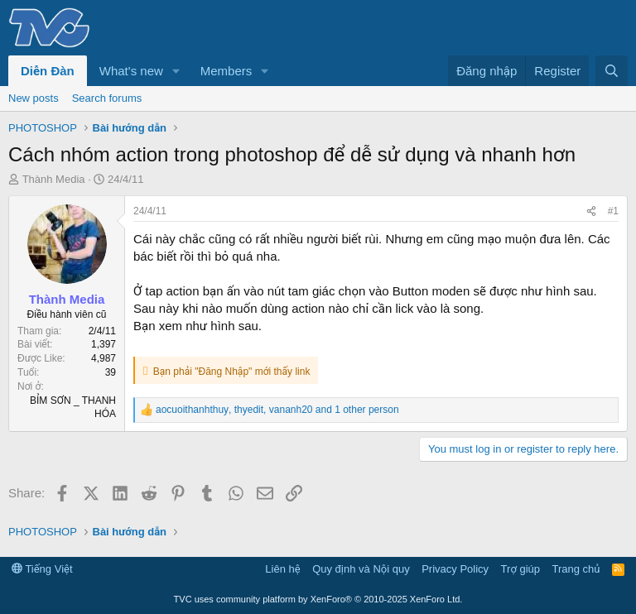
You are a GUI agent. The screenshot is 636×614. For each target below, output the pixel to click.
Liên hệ (282, 569)
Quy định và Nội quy (361, 569)
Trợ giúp (520, 569)
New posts (33, 98)
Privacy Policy (455, 569)
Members (226, 71)
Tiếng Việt (42, 569)
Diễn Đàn (48, 71)
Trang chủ (576, 569)
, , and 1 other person (277, 409)
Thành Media (53, 179)
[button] (176, 70)
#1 (613, 211)
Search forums (107, 98)
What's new (131, 71)
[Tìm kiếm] (611, 70)
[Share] (591, 211)
